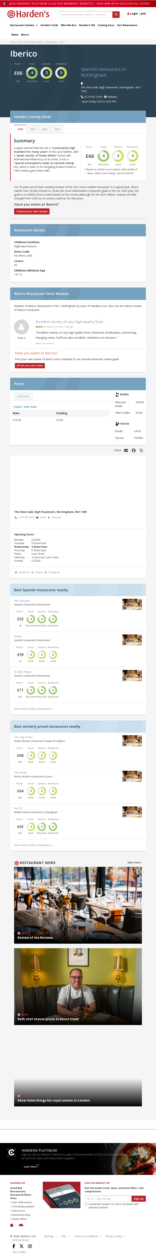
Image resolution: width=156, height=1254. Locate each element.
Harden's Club (49, 25)
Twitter (37, 572)
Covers (18, 261)
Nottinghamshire (34, 41)
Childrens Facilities (27, 242)
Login (132, 13)
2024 (44, 129)
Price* (17, 63)
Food (32, 63)
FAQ (63, 1236)
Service (46, 63)
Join (143, 13)
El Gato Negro (22, 672)
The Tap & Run (23, 737)
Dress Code (21, 251)
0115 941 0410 (24, 517)
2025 (32, 129)
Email (40, 517)
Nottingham (51, 41)
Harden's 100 (87, 25)
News (14, 34)
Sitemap (49, 1236)
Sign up (139, 1198)
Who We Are (68, 25)
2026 (20, 129)
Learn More (30, 1166)
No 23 (18, 808)
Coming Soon (106, 25)
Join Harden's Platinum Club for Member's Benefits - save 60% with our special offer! (79, 3)
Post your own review (30, 365)
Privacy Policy (114, 1236)
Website (54, 517)
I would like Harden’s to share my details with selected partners (112, 1205)
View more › (134, 862)
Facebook (22, 572)
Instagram (52, 572)
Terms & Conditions (86, 1236)
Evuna (17, 636)
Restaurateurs (21, 1240)
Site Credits (19, 1252)
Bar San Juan (22, 600)
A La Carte (23, 396)
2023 (57, 129)
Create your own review (31, 211)
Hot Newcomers (127, 25)
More (25, 34)
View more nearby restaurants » (33, 709)
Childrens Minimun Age (29, 270)
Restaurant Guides (24, 25)
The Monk (20, 772)
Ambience (61, 63)
